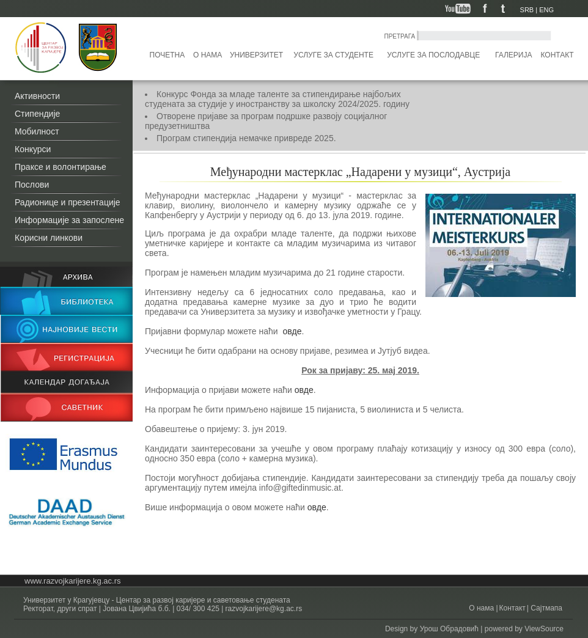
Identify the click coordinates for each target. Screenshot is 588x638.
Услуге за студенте (333, 55)
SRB (527, 9)
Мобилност (37, 131)
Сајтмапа (545, 608)
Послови (32, 184)
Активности (37, 96)
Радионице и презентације (67, 202)
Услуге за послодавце (433, 55)
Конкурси (33, 149)
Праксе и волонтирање (60, 167)
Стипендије (37, 114)
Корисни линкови (49, 238)
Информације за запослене (69, 220)
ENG (546, 9)
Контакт (557, 55)
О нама (207, 55)
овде (291, 331)
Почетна (167, 55)
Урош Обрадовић (449, 629)
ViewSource (544, 629)
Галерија (513, 55)
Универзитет (256, 55)
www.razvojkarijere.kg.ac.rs (72, 580)
